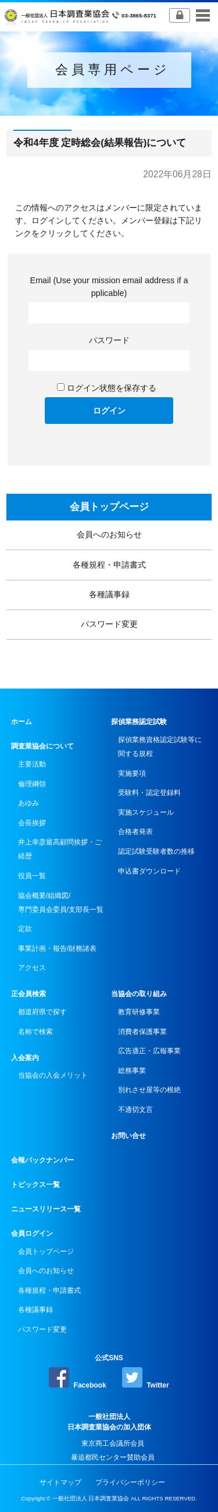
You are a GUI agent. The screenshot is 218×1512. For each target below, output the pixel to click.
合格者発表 (135, 832)
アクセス (32, 968)
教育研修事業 (139, 1012)
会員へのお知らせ (109, 534)
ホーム (21, 722)
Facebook (77, 1378)
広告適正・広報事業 (149, 1051)
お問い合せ (128, 1136)
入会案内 (25, 1058)
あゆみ (28, 803)
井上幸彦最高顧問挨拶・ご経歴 (60, 849)
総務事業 (132, 1071)
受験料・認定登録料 (149, 793)
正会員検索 (28, 994)
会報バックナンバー (42, 1160)
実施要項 (132, 773)
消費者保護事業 (142, 1032)
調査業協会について (42, 746)
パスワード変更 (109, 624)
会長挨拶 (32, 823)
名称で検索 (35, 1032)
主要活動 (32, 764)
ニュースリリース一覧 (46, 1209)
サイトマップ (60, 1482)
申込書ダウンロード (149, 871)
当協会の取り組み (139, 994)
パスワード (109, 340)
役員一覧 (32, 876)
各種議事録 (109, 594)
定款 (25, 929)
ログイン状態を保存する (111, 388)
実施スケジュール (146, 812)
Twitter (145, 1378)
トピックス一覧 (35, 1185)
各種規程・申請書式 (109, 564)
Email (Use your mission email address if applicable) (109, 287)
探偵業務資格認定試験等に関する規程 (160, 747)
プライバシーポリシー (130, 1482)
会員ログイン (32, 1233)
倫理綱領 (32, 784)
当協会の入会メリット (53, 1075)
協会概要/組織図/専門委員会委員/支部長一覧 (60, 902)
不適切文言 (135, 1110)
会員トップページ (109, 506)
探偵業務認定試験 (139, 722)
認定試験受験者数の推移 (156, 851)
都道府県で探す (42, 1012)
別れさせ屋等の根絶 (149, 1090)
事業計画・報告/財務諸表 (57, 948)
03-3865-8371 (134, 15)
